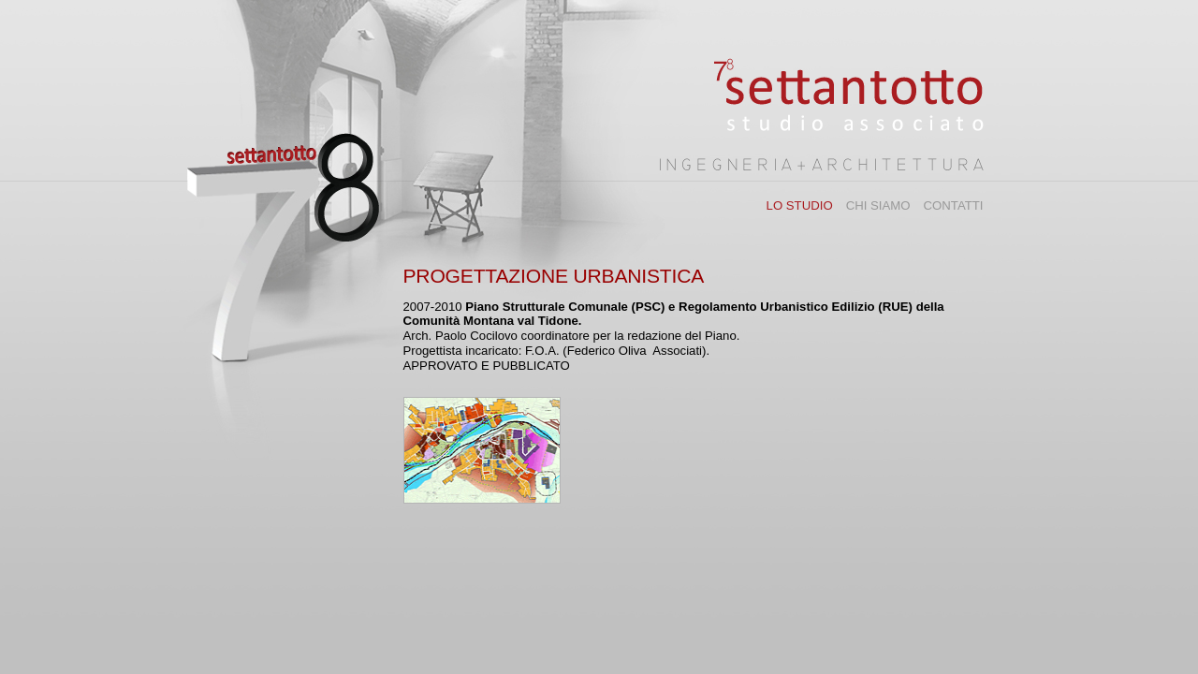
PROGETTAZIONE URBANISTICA (554, 275)
